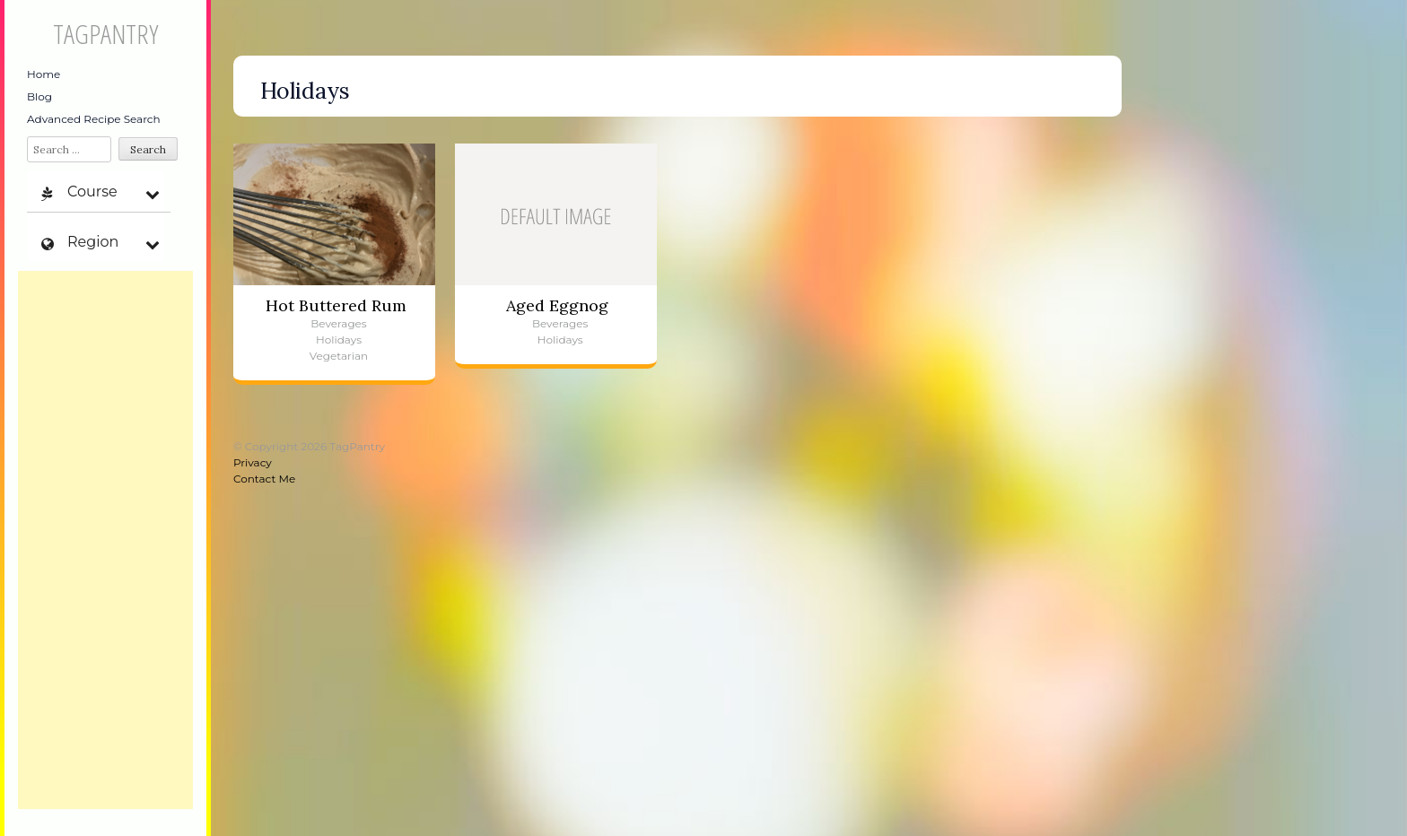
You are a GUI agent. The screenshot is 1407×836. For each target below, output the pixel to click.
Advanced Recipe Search (94, 119)
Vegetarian (339, 355)
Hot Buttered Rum (336, 305)
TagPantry (105, 33)
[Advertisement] (105, 540)
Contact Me (264, 478)
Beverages (338, 323)
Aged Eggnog (557, 305)
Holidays (339, 339)
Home (43, 74)
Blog (39, 96)
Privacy (252, 462)
